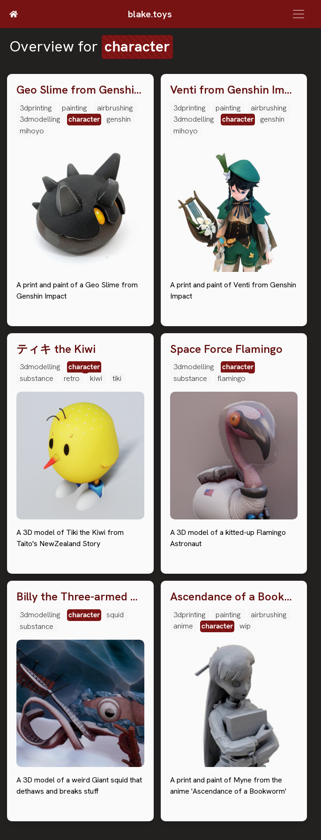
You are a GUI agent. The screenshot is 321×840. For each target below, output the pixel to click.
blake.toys (150, 14)
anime (183, 626)
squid (115, 615)
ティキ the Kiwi (56, 349)
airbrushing (115, 108)
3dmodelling (40, 119)
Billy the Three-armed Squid (80, 597)
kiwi (96, 378)
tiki (116, 378)
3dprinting (36, 108)
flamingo (231, 378)
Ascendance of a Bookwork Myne (234, 597)
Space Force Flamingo (226, 349)
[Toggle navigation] (298, 14)
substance (36, 378)
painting (74, 108)
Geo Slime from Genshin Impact (80, 90)
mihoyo (32, 131)
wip (245, 626)
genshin (118, 119)
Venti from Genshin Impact (234, 90)
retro (72, 378)
